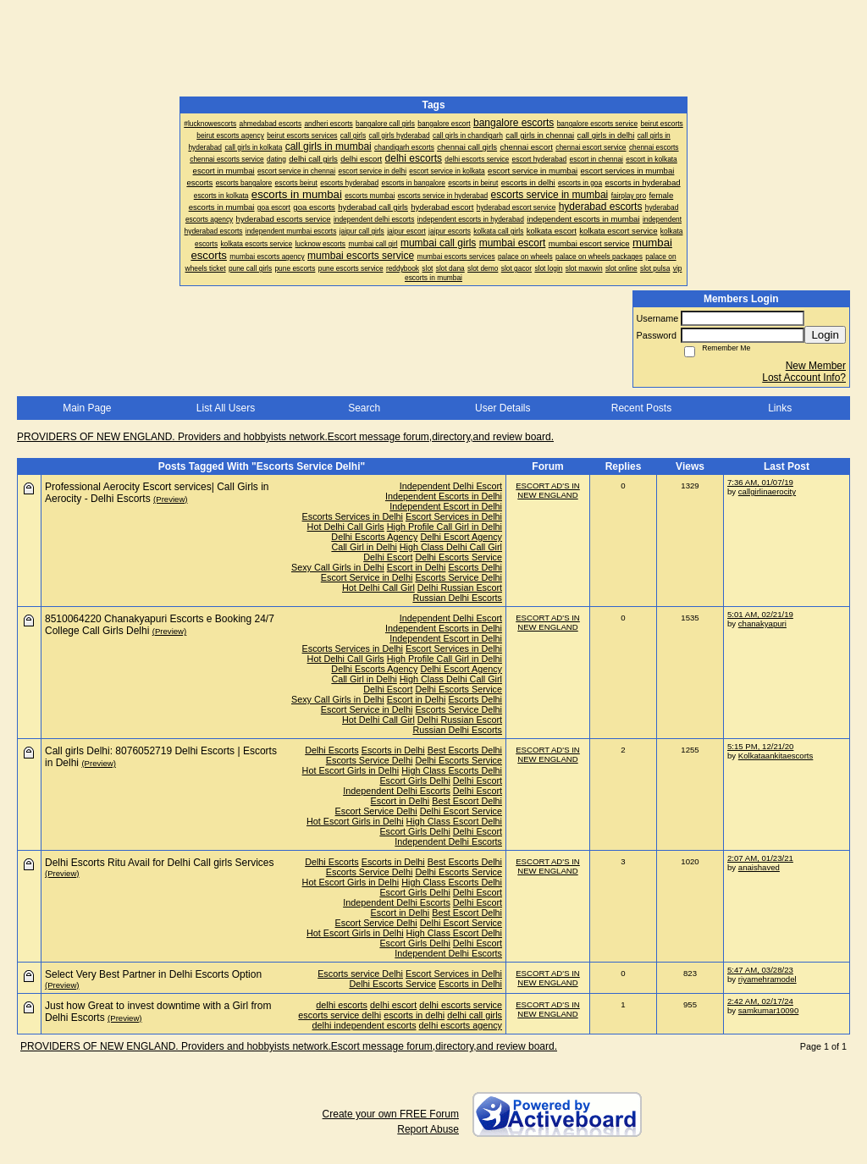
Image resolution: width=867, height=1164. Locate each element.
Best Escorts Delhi (465, 750)
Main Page (87, 408)
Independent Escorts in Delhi (443, 496)
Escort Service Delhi (376, 811)
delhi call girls (474, 1015)
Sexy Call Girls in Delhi (337, 567)
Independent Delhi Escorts (396, 791)
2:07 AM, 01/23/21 (760, 858)
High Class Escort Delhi (454, 821)
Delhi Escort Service (461, 811)
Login (825, 334)
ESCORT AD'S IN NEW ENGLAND (548, 490)
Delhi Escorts (332, 750)
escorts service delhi (339, 1015)
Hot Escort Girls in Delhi (351, 770)
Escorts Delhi (475, 567)
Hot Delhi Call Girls (345, 526)
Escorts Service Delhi (458, 577)
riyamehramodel (767, 979)
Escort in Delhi (416, 567)
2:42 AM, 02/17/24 (760, 1001)
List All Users (225, 408)
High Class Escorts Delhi (451, 770)
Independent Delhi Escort (451, 486)
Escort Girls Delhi (414, 780)
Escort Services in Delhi (454, 516)
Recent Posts (641, 408)
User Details (502, 408)
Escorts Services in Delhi (352, 516)
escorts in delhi (414, 1015)
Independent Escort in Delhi (445, 506)
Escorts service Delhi (360, 973)
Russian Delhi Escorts (457, 598)
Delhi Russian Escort (459, 587)
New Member (816, 366)
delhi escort (393, 1005)
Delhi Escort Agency (461, 537)
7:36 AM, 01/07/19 (760, 482)
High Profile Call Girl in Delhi (444, 526)
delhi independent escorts (364, 1025)
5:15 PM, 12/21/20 (760, 746)
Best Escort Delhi (467, 801)
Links (780, 408)
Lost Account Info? (804, 377)
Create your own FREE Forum (391, 1114)
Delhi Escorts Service (458, 557)
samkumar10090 (768, 1010)
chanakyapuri (762, 623)
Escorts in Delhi (393, 750)
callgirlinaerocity (767, 491)
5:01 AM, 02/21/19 (760, 614)
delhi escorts (341, 1005)
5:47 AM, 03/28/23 (760, 969)
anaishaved (759, 867)
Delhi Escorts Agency (374, 537)
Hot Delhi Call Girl (378, 587)
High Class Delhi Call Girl (451, 547)
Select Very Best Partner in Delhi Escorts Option (153, 974)
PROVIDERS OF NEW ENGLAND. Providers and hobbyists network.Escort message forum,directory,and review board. (285, 437)
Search (364, 408)
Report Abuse (428, 1129)
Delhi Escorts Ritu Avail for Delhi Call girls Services (159, 863)
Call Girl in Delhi (363, 547)
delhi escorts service (460, 1005)
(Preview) (170, 499)
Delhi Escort (387, 557)
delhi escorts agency (460, 1025)
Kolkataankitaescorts (776, 755)
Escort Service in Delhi (367, 577)
